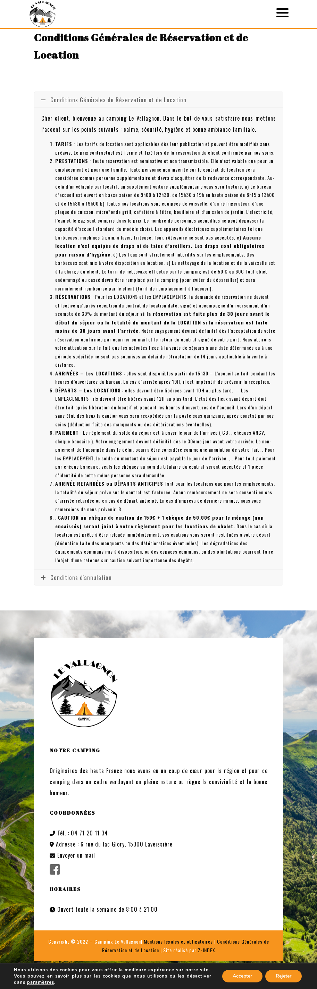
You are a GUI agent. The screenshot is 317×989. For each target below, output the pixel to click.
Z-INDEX (206, 950)
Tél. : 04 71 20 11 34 (79, 833)
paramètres (40, 982)
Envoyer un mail (72, 855)
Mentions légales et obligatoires (178, 941)
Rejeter (283, 976)
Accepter (242, 976)
